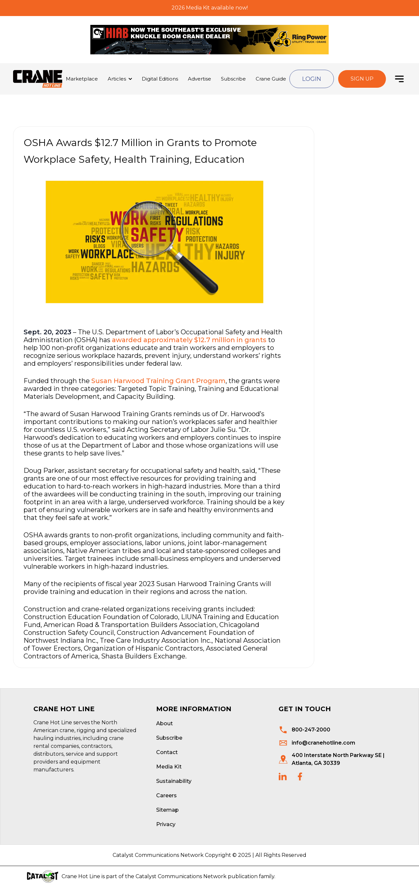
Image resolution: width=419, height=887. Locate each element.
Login (311, 79)
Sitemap (167, 810)
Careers (166, 795)
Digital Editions (160, 79)
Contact (167, 752)
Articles (117, 79)
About (164, 723)
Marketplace (82, 79)
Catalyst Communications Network (181, 876)
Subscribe (233, 79)
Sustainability (173, 781)
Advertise (199, 79)
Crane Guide (271, 79)
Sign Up (362, 79)
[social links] (283, 776)
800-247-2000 (311, 730)
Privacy (165, 824)
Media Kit (169, 767)
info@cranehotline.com (323, 743)
